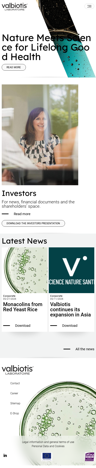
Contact (15, 386)
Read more (15, 68)
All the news (78, 352)
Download (16, 328)
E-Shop (14, 416)
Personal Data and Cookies (48, 448)
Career (14, 396)
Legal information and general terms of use (48, 444)
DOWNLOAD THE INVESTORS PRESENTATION (33, 225)
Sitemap (15, 406)
